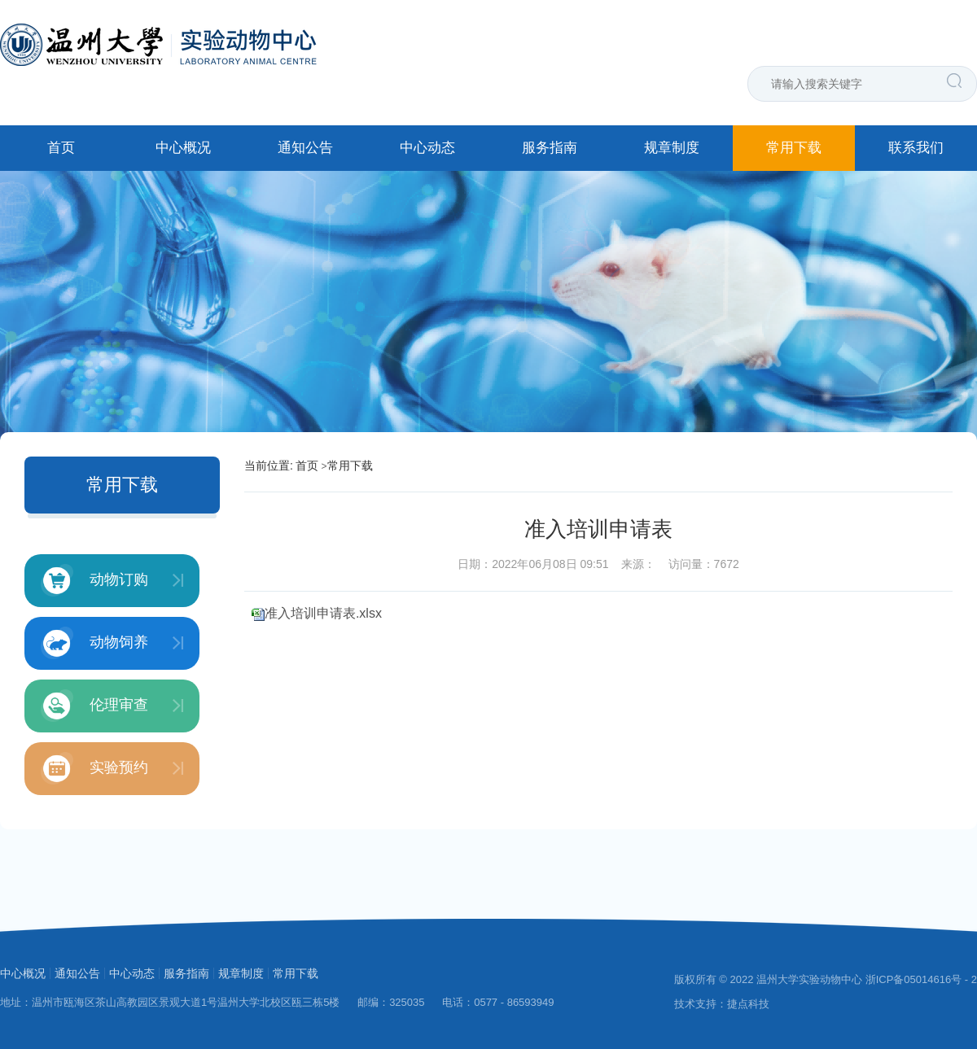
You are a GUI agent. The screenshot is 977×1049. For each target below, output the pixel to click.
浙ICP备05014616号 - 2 (921, 979)
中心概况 (183, 147)
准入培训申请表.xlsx (323, 613)
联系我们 (916, 147)
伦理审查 (94, 705)
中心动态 (427, 147)
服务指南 (549, 147)
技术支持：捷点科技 (721, 1004)
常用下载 (793, 147)
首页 (61, 147)
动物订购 (94, 580)
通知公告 (305, 147)
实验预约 (94, 768)
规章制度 (671, 147)
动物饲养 (94, 643)
